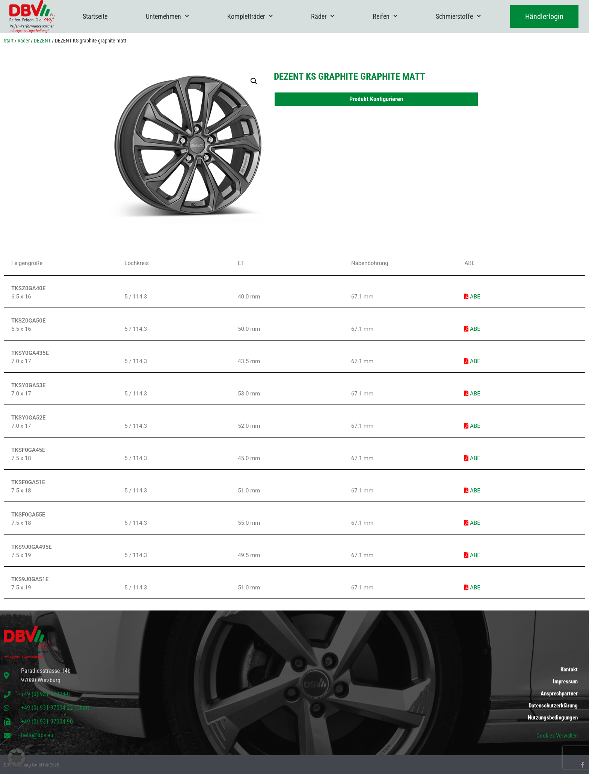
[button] (254, 81)
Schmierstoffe (458, 16)
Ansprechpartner (559, 693)
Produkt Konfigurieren (376, 99)
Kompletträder (250, 16)
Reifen (385, 16)
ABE (472, 296)
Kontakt (569, 669)
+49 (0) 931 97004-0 (45, 694)
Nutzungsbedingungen (553, 717)
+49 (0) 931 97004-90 (47, 721)
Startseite (95, 16)
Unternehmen (167, 16)
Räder (322, 16)
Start (9, 41)
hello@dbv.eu (37, 735)
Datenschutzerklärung (553, 705)
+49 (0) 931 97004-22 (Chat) (55, 707)
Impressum (565, 681)
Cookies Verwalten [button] (557, 735)
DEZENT (42, 41)
